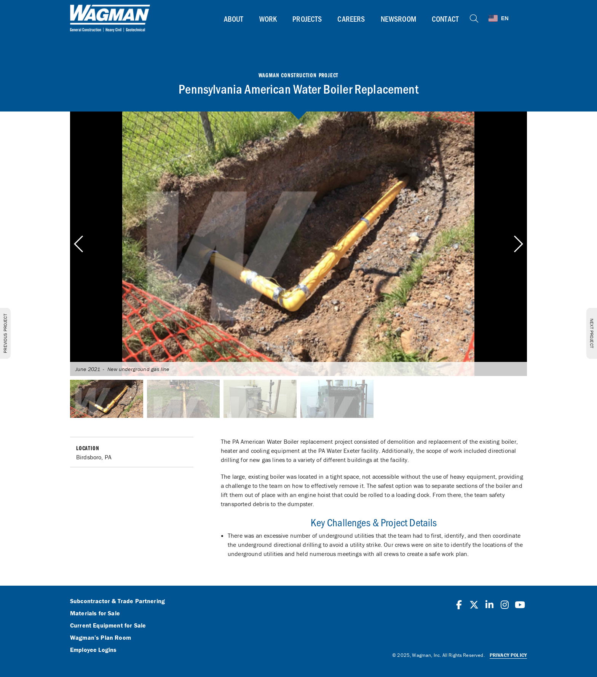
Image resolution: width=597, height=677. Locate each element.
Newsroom (398, 19)
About (234, 19)
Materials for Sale (95, 613)
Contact (445, 19)
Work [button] (268, 19)
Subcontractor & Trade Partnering (117, 601)
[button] (518, 244)
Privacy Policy (508, 655)
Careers (351, 19)
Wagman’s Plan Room (100, 637)
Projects (307, 19)
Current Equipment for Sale (108, 625)
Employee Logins (93, 650)
